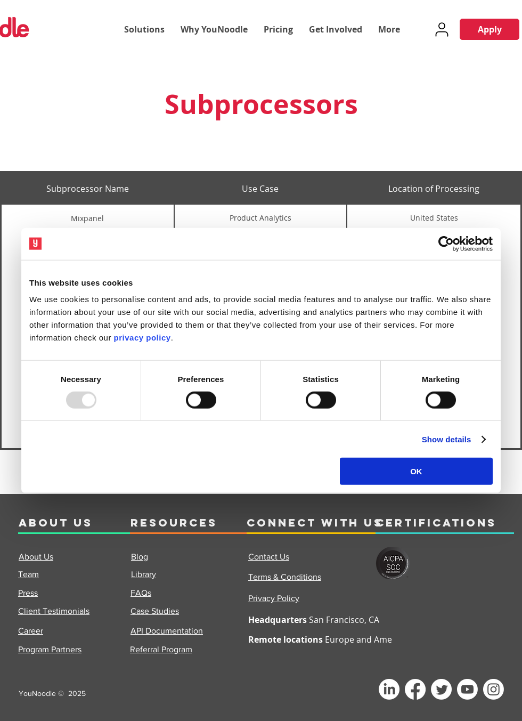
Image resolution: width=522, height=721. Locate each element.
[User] (441, 29)
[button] (144, 29)
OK (416, 471)
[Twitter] (441, 689)
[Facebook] (415, 689)
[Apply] (489, 29)
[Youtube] (467, 689)
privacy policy (142, 337)
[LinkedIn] (389, 689)
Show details (446, 438)
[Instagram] (493, 689)
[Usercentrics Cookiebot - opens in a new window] (446, 244)
